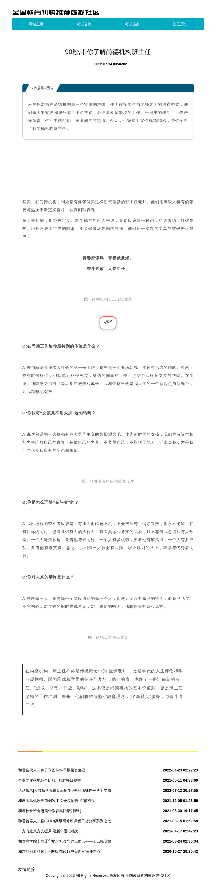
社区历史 (180, 24)
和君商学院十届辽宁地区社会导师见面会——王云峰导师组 (65, 842)
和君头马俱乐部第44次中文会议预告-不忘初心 (56, 800)
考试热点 (132, 24)
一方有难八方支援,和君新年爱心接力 (48, 831)
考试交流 (84, 24)
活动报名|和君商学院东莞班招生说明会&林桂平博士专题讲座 (64, 791)
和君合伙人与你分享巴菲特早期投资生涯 (51, 770)
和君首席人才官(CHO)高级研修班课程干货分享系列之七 (64, 821)
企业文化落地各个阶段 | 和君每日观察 (49, 780)
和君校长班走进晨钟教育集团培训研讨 (50, 811)
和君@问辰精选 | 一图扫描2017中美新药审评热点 (59, 851)
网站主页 (36, 24)
